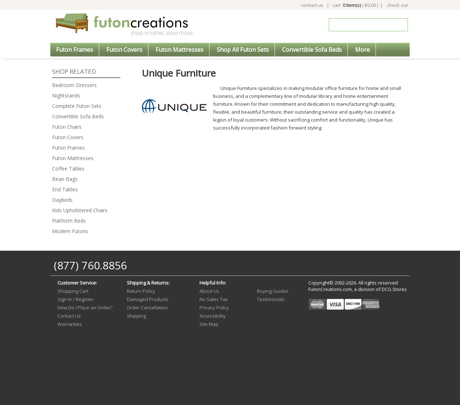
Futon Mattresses (179, 50)
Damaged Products (148, 299)
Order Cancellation (147, 307)
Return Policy (141, 291)
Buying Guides (273, 291)
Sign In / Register (76, 299)
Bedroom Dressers (74, 85)
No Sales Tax (213, 299)
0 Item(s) (352, 5)
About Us (209, 291)
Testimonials (271, 299)
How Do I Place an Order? (85, 307)
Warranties (70, 324)
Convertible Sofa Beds (312, 50)
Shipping (136, 316)
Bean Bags (65, 179)
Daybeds (62, 199)
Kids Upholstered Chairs (79, 210)
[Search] (363, 25)
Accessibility (212, 316)
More (362, 50)
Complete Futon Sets (76, 106)
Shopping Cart (73, 291)
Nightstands (66, 95)
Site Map (208, 324)
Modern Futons (70, 231)
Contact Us (69, 316)
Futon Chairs (67, 126)
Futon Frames (74, 50)
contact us (312, 5)
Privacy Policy (214, 307)
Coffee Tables (68, 168)
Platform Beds (69, 220)
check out (397, 5)
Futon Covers (124, 50)
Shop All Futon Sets (243, 50)
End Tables (65, 189)
